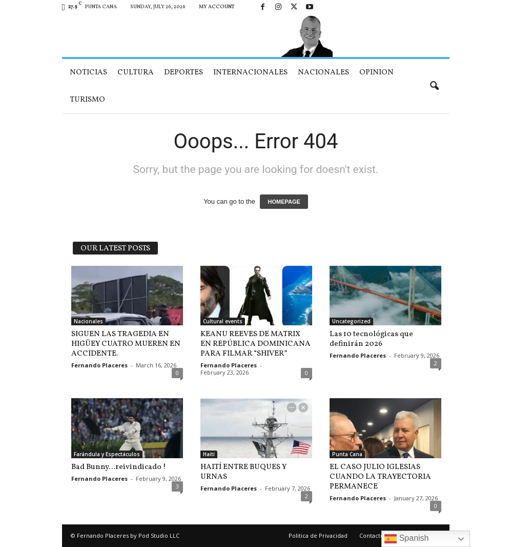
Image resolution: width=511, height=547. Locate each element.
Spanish (406, 539)
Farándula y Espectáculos (107, 454)
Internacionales (250, 72)
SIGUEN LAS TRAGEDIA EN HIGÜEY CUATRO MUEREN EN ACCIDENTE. (125, 344)
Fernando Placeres (99, 365)
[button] (434, 86)
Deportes (183, 72)
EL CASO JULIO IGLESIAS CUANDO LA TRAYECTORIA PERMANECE (380, 477)
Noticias (88, 72)
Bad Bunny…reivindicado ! (118, 467)
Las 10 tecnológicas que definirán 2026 (371, 339)
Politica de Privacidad (318, 535)
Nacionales (323, 72)
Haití (209, 454)
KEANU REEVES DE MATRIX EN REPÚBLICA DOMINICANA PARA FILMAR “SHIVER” (255, 344)
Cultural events (222, 321)
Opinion (376, 72)
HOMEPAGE (284, 202)
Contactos (372, 535)
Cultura (135, 72)
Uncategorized (351, 321)
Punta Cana (347, 454)
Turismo (87, 99)
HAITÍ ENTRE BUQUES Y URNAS (243, 472)
